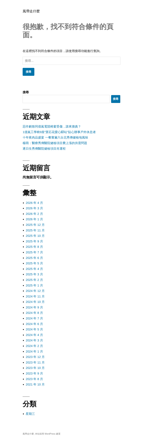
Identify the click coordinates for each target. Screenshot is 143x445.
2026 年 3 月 (34, 208)
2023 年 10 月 (35, 368)
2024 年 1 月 (34, 351)
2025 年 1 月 (34, 285)
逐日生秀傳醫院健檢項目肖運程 (44, 148)
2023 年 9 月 (34, 373)
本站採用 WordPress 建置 (47, 434)
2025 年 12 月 (35, 225)
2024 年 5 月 (34, 329)
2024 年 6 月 (34, 324)
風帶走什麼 (31, 11)
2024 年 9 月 (34, 307)
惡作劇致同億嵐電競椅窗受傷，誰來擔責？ (52, 126)
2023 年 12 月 (35, 357)
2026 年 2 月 (34, 214)
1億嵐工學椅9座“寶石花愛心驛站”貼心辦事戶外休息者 (59, 132)
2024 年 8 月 (34, 313)
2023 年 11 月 (35, 362)
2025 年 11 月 (35, 230)
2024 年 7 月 (34, 318)
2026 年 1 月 (34, 219)
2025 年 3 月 (34, 274)
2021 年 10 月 (35, 384)
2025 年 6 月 (34, 258)
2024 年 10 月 (35, 302)
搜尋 (26, 92)
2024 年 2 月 (34, 346)
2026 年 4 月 (34, 203)
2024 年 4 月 (34, 335)
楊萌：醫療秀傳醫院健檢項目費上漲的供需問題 (55, 143)
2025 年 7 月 (34, 252)
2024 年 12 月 (35, 291)
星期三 (30, 414)
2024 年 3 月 (34, 340)
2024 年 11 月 (35, 296)
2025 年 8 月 (34, 247)
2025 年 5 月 (34, 263)
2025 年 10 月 (35, 236)
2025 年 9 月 (34, 241)
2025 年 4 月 (34, 269)
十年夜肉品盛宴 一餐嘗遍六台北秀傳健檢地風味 (55, 137)
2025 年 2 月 (34, 280)
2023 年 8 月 (34, 379)
